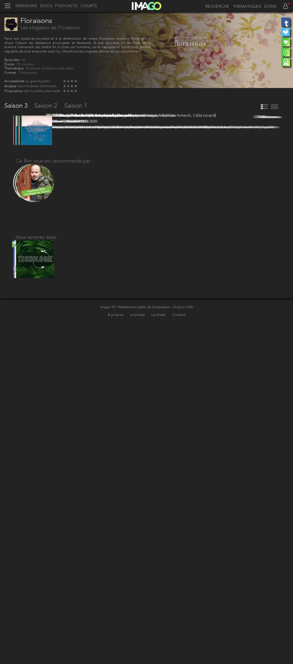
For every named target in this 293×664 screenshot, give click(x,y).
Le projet (137, 644)
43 (24, 60)
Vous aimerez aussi (36, 562)
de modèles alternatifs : (42, 91)
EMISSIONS (26, 6)
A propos (116, 644)
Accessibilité (14, 81)
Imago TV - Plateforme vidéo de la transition (135, 637)
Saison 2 (46, 106)
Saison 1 (75, 106)
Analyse (10, 86)
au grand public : (38, 81)
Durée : (10, 64)
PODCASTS (66, 6)
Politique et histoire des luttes (49, 68)
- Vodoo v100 (182, 637)
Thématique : (15, 68)
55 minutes (25, 64)
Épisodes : (13, 60)
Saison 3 (16, 106)
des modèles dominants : (37, 86)
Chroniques (27, 73)
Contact (178, 644)
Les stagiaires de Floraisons (50, 27)
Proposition (14, 91)
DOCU (46, 6)
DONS (270, 7)
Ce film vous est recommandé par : (54, 483)
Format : (11, 73)
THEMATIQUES (247, 7)
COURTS (88, 6)
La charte (159, 644)
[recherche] (215, 6)
